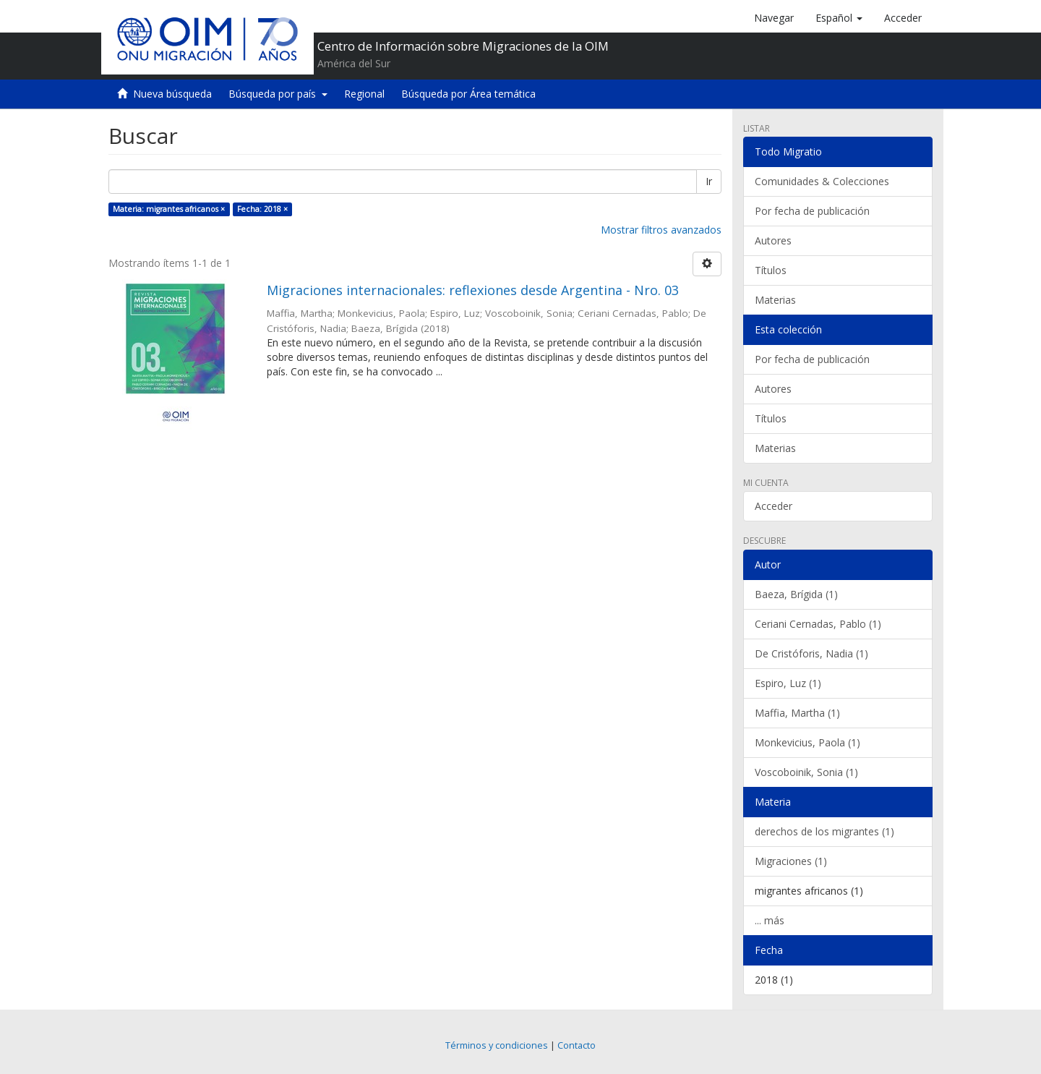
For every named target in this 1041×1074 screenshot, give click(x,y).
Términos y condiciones (496, 1045)
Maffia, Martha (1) (797, 713)
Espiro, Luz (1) (788, 683)
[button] (839, 18)
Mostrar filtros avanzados (661, 229)
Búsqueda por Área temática (468, 94)
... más (769, 920)
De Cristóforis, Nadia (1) (811, 653)
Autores (773, 240)
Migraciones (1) (791, 861)
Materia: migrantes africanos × (169, 209)
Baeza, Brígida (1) (796, 594)
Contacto (576, 1045)
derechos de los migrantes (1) (824, 831)
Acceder (773, 506)
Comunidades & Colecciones (822, 181)
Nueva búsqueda (172, 94)
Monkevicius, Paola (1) (807, 742)
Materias (775, 300)
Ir (709, 181)
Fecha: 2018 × (262, 209)
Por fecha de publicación (812, 211)
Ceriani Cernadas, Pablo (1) (818, 624)
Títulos (771, 270)
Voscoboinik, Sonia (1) (806, 772)
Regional (364, 94)
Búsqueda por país (277, 94)
